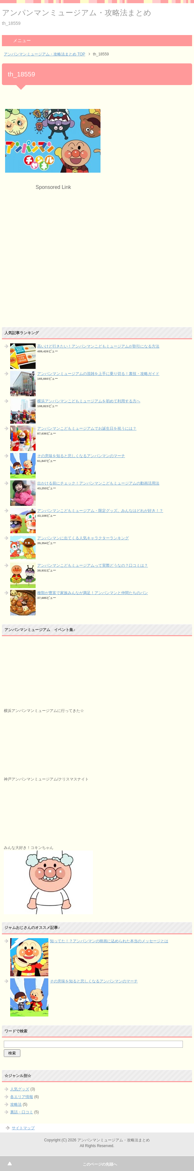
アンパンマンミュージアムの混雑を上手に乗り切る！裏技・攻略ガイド (98, 373)
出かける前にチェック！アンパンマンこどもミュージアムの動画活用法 (98, 483)
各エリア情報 (21, 1097)
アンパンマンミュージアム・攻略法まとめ (76, 12)
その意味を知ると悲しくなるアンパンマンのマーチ (81, 456)
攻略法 (16, 1104)
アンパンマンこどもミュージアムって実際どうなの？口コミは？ (92, 565)
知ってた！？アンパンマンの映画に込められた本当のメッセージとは (109, 941)
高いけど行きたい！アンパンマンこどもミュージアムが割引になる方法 (98, 346)
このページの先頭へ (100, 1164)
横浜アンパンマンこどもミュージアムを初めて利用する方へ (88, 401)
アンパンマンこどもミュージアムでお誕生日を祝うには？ (86, 428)
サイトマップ (23, 1128)
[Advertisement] (58, 235)
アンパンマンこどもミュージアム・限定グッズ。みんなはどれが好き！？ (100, 510)
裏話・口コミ (21, 1112)
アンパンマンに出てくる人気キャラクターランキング (83, 538)
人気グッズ (19, 1089)
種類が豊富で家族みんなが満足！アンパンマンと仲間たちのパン (92, 593)
